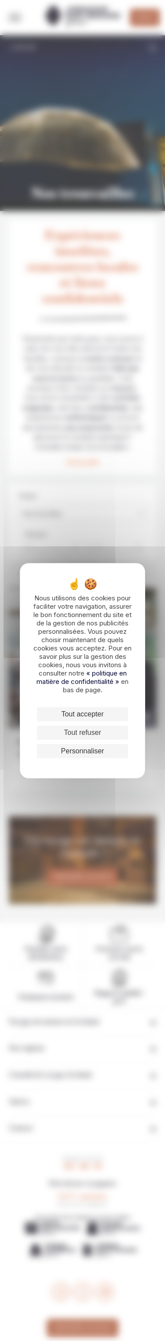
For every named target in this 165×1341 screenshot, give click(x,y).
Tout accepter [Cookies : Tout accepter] (82, 714)
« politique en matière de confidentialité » (82, 677)
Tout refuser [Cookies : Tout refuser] (82, 732)
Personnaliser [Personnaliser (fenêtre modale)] (82, 751)
